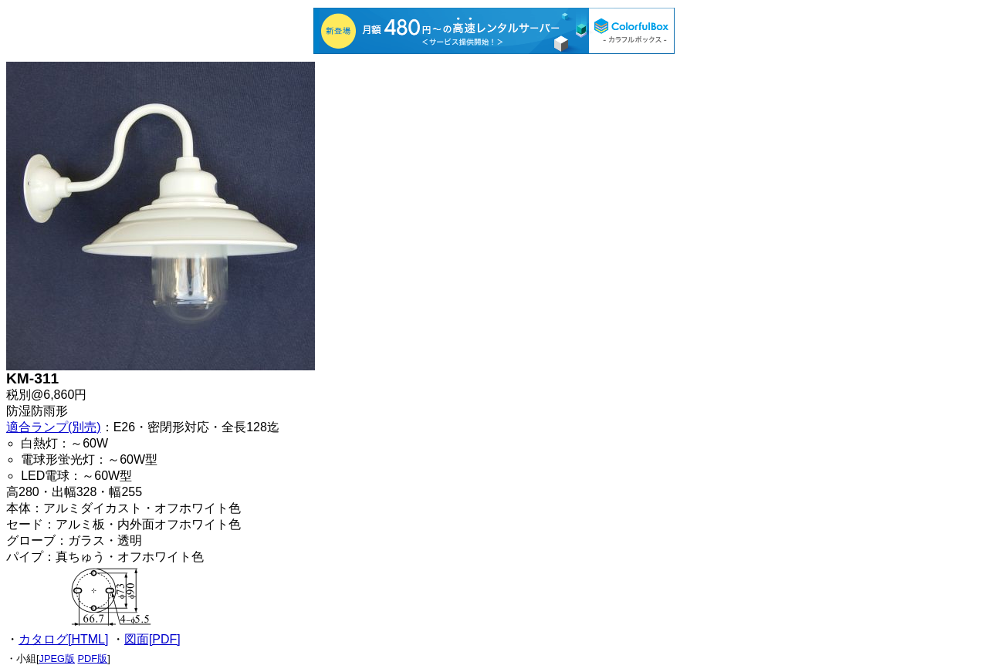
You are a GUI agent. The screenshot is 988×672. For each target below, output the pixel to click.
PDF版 (93, 658)
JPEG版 (57, 658)
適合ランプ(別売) (53, 427)
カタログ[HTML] (63, 639)
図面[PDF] (152, 639)
